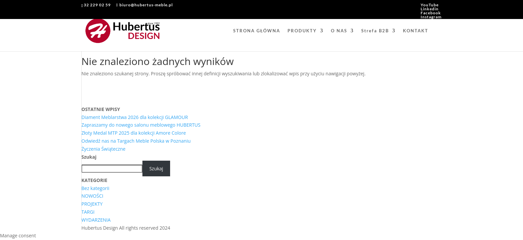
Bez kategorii (95, 188)
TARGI (87, 212)
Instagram (431, 16)
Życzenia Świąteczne (103, 149)
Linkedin (430, 8)
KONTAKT (415, 30)
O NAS (339, 30)
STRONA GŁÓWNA (256, 30)
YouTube (430, 4)
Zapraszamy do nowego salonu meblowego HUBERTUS (140, 125)
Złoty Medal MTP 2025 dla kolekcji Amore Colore (133, 133)
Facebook (431, 12)
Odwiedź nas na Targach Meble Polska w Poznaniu (136, 141)
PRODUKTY (302, 30)
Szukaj (88, 157)
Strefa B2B (375, 30)
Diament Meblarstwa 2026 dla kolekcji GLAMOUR (134, 117)
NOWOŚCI (92, 196)
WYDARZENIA (96, 220)
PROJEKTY (92, 204)
